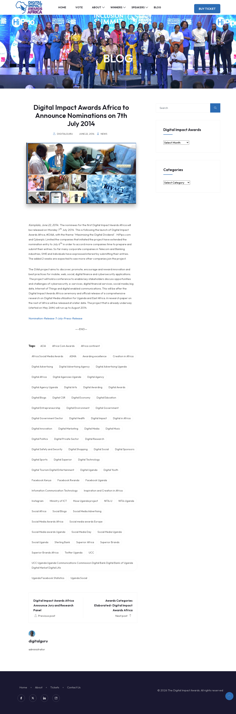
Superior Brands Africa (45, 552)
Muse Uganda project (85, 501)
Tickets (54, 687)
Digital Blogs (39, 397)
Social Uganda (40, 542)
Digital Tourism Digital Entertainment (53, 470)
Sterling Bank (62, 542)
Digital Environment (78, 408)
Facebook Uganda (96, 480)
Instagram (38, 501)
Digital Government (107, 408)
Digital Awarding (92, 387)
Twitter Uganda (73, 552)
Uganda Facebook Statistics (48, 578)
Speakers (138, 7)
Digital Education (106, 397)
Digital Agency (95, 377)
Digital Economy (81, 397)
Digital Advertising (42, 366)
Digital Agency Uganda (45, 387)
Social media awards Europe (86, 521)
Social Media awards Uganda (48, 532)
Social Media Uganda (110, 532)
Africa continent (90, 346)
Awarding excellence (95, 356)
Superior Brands (109, 542)
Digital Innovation (42, 428)
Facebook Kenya (41, 480)
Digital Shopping (78, 449)
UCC (91, 552)
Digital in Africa (122, 418)
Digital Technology (89, 459)
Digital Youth (111, 470)
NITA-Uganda (126, 501)
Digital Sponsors (124, 449)
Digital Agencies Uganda (67, 377)
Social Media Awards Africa (47, 521)
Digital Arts (70, 387)
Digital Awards (117, 387)
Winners (116, 7)
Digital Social (101, 449)
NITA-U (108, 501)
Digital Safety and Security (47, 449)
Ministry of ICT (58, 501)
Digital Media (91, 428)
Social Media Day (81, 532)
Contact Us (74, 687)
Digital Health (77, 418)
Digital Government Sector (47, 418)
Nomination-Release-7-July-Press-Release (55, 318)
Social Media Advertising (87, 511)
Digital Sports (40, 459)
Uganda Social (79, 578)
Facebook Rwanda (68, 480)
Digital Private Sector (66, 439)
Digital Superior (63, 459)
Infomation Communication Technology (55, 490)
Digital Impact (99, 418)
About (96, 7)
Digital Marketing (68, 428)
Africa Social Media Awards (47, 356)
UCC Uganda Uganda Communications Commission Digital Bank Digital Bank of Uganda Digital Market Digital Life (82, 565)
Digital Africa (39, 377)
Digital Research (94, 439)
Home (62, 7)
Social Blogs (60, 511)
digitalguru (65, 133)
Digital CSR (59, 397)
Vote (79, 7)
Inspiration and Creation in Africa (103, 490)
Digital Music (113, 428)
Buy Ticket (207, 9)
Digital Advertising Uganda (111, 366)
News (104, 133)
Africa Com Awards (63, 346)
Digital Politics (40, 439)
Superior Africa (85, 542)
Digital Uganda (88, 470)
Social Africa (39, 511)
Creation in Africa (123, 356)
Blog (157, 7)
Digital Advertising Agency (74, 366)
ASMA (73, 356)
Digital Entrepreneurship (46, 408)
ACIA (43, 346)
